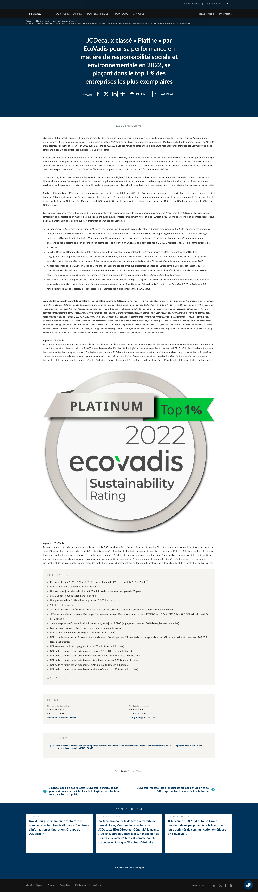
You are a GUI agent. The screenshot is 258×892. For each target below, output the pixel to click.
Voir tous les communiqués (129, 867)
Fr (231, 4)
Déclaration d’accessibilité (88, 885)
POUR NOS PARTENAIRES (68, 14)
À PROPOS (138, 14)
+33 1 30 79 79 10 (57, 713)
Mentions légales (34, 885)
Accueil (29, 21)
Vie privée (65, 885)
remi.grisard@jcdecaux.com (142, 718)
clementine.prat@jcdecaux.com (61, 718)
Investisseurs (225, 14)
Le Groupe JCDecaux (134, 771)
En (227, 4)
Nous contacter (213, 4)
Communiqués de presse (63, 21)
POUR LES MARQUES (98, 14)
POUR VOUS (121, 14)
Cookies (51, 885)
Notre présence (192, 4)
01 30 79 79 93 (137, 713)
